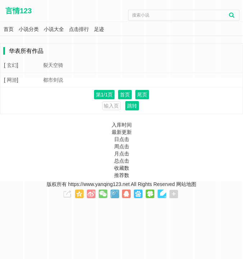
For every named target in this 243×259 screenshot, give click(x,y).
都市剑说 (53, 80)
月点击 (121, 153)
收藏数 (121, 168)
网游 (12, 80)
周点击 (121, 146)
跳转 (132, 106)
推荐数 (121, 175)
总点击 (121, 161)
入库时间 (122, 125)
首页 (125, 94)
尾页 (142, 94)
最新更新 (122, 132)
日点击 (121, 139)
